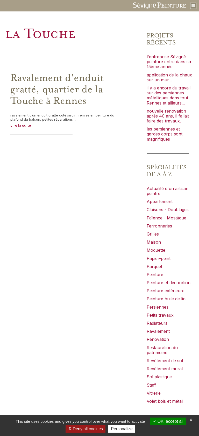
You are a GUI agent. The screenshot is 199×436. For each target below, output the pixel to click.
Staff (151, 385)
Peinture (155, 274)
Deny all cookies (85, 429)
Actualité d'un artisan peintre (167, 191)
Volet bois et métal (165, 401)
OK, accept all (168, 421)
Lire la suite (20, 125)
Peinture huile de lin (166, 298)
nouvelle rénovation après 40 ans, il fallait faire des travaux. (168, 115)
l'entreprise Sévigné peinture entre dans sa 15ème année (169, 61)
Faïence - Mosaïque (166, 217)
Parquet (154, 266)
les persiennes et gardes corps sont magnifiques (164, 133)
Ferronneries (159, 226)
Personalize (122, 429)
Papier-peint (158, 258)
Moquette (156, 250)
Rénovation (158, 339)
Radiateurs (157, 323)
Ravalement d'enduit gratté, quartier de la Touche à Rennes (57, 89)
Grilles (153, 234)
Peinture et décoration (168, 282)
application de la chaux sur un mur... (169, 77)
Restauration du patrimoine (162, 350)
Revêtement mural (165, 368)
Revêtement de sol (165, 360)
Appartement (160, 201)
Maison (154, 242)
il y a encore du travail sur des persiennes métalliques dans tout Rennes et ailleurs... (168, 95)
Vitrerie (154, 393)
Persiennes (157, 307)
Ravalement (158, 331)
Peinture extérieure (165, 290)
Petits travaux (160, 315)
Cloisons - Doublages (168, 209)
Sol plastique (159, 376)
